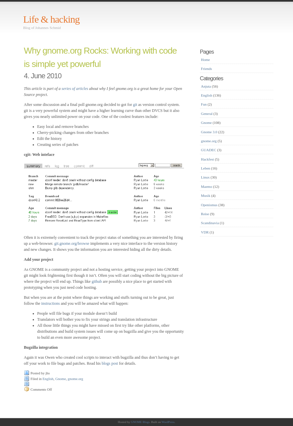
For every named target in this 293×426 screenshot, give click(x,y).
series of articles (75, 88)
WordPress (168, 422)
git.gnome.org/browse (71, 243)
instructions (51, 303)
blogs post (110, 363)
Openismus (209, 205)
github (97, 281)
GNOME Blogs (140, 422)
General (207, 114)
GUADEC (208, 150)
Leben (205, 168)
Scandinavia (210, 223)
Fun (204, 104)
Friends (206, 69)
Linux (205, 177)
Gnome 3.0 (209, 132)
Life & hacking (51, 19)
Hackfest (207, 159)
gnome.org (75, 379)
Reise (205, 214)
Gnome (60, 379)
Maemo (206, 187)
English (48, 379)
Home (205, 60)
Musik (205, 196)
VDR (205, 232)
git (135, 104)
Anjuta (206, 86)
